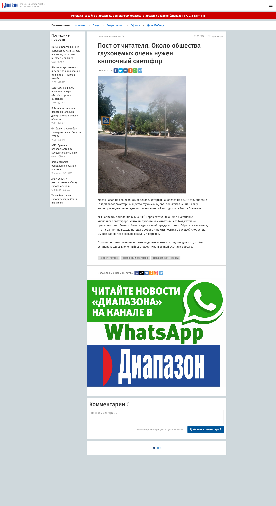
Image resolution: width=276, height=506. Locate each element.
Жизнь (112, 36)
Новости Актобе (108, 257)
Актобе (121, 36)
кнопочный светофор (135, 257)
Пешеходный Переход (166, 257)
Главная (102, 36)
